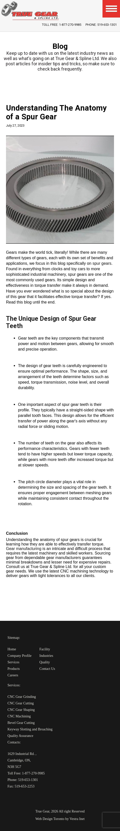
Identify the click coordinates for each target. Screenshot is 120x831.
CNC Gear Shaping (21, 710)
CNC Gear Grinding (22, 697)
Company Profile (20, 656)
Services (13, 662)
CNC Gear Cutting (21, 703)
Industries (46, 656)
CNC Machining (19, 716)
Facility (45, 649)
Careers (13, 675)
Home (12, 649)
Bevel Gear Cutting (21, 723)
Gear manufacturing (24, 548)
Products (14, 669)
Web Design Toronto (50, 819)
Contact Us (47, 669)
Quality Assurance (20, 736)
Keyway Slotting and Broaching (30, 729)
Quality (45, 662)
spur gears (102, 263)
